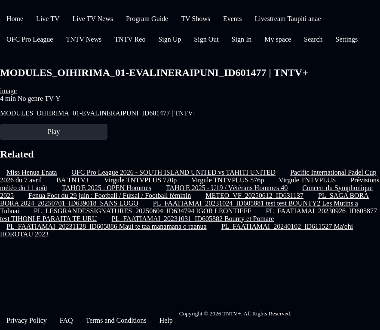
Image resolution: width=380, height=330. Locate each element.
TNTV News (83, 39)
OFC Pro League (29, 39)
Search (313, 39)
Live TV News (92, 18)
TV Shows (195, 18)
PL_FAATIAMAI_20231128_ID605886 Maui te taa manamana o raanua (106, 226)
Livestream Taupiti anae (287, 18)
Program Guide (147, 18)
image (8, 90)
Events (232, 18)
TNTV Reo (129, 39)
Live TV (47, 18)
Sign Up (169, 39)
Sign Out (206, 39)
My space (277, 39)
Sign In (242, 39)
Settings (347, 39)
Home (14, 18)
